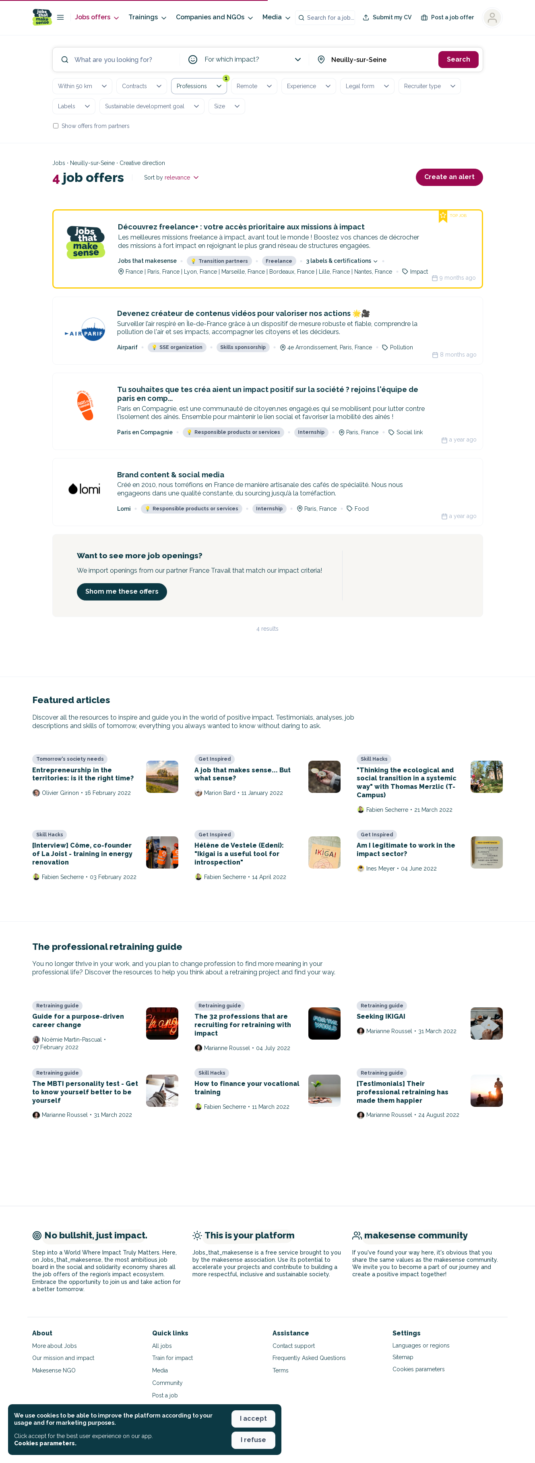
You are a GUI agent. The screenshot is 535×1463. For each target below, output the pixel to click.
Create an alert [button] (449, 177)
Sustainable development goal (152, 106)
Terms (281, 1370)
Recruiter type (430, 86)
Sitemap (402, 1357)
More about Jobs (54, 1346)
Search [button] (458, 59)
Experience (309, 86)
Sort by (172, 177)
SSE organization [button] (176, 347)
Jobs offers (97, 17)
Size (227, 106)
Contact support (294, 1346)
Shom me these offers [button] (122, 591)
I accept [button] (253, 1418)
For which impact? (253, 59)
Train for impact (172, 1358)
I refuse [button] (253, 1440)
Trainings (148, 17)
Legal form (368, 86)
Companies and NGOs (215, 17)
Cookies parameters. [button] (45, 1443)
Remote (255, 86)
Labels (74, 106)
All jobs (162, 1346)
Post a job (165, 1395)
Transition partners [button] (219, 261)
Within (83, 86)
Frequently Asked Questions (309, 1358)
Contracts (142, 86)
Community (167, 1383)
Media (277, 17)
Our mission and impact (63, 1358)
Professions (202, 84)
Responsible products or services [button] (233, 432)
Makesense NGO (54, 1370)
